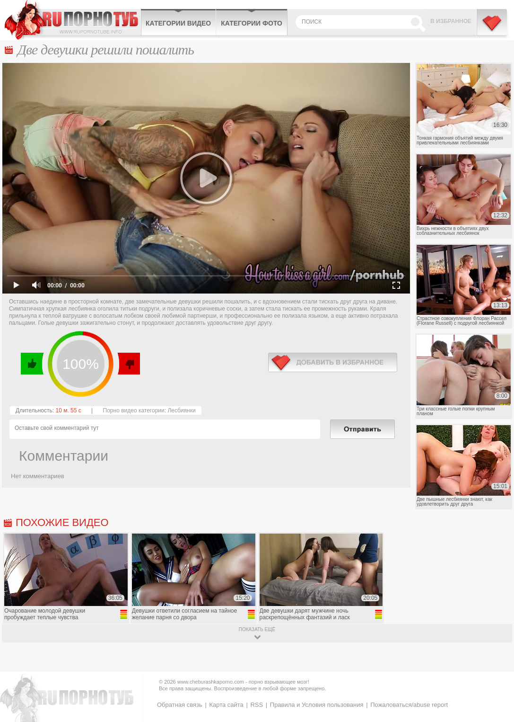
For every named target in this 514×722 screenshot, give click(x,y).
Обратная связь (179, 704)
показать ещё (257, 629)
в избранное (332, 362)
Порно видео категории (134, 410)
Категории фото (251, 23)
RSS (256, 704)
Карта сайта (226, 704)
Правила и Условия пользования (317, 704)
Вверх (495, 680)
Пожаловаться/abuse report (409, 704)
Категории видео (178, 23)
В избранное (450, 21)
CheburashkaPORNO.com (72, 20)
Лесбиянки (181, 410)
